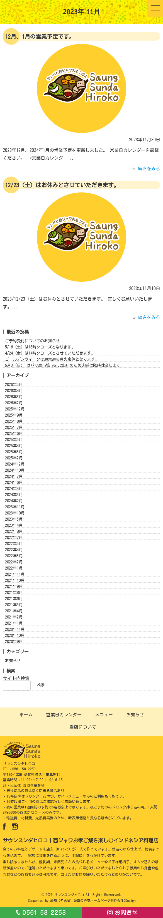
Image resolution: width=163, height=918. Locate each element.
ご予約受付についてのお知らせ (32, 346)
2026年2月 (14, 408)
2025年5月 (14, 445)
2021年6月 (14, 604)
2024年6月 (14, 488)
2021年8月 (14, 598)
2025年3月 (14, 457)
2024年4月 (14, 494)
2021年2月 (14, 622)
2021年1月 (14, 628)
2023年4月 (14, 530)
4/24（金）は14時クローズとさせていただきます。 (50, 358)
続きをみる (149, 168)
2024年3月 (14, 500)
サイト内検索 (16, 683)
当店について (82, 727)
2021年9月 (14, 592)
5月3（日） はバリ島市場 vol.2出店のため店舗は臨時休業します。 (64, 370)
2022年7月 (14, 543)
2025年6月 (14, 439)
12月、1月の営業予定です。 (40, 36)
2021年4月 (14, 616)
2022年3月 (14, 561)
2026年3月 (14, 402)
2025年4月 (14, 451)
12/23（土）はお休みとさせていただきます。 (62, 185)
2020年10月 (15, 641)
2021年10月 (15, 585)
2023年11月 (15, 512)
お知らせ (13, 666)
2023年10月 (15, 518)
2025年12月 (15, 414)
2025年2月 (14, 463)
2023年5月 (14, 524)
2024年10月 (15, 475)
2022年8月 (14, 537)
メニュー (104, 714)
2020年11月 (15, 634)
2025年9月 (14, 420)
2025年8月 (14, 426)
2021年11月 (15, 579)
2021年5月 (14, 610)
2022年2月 (14, 567)
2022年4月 (14, 555)
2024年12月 (15, 469)
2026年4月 (14, 396)
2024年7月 (14, 481)
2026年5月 (14, 390)
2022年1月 (14, 573)
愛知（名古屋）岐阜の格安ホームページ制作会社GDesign (92, 900)
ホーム (26, 714)
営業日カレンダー (64, 714)
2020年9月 (14, 647)
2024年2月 (14, 506)
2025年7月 (14, 432)
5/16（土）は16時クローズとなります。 (40, 352)
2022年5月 (14, 549)
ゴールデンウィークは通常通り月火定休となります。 (52, 364)
